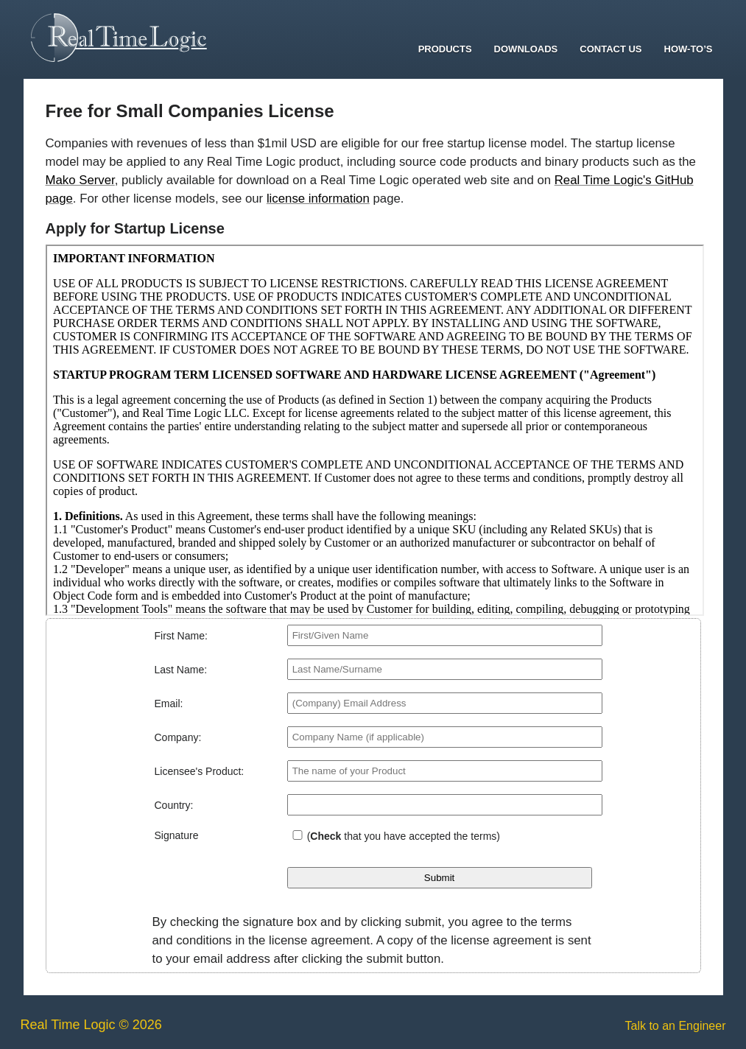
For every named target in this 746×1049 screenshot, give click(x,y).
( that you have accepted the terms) (403, 836)
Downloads (526, 49)
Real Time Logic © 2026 (91, 1024)
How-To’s (688, 49)
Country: (174, 805)
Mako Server (80, 180)
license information (318, 199)
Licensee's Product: (199, 771)
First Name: (181, 636)
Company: (178, 737)
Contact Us (610, 49)
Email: (169, 703)
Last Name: (181, 670)
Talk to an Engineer (675, 1026)
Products (445, 49)
